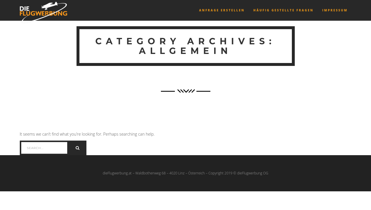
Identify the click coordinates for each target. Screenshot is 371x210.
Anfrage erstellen (221, 10)
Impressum (335, 10)
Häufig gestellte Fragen (283, 10)
